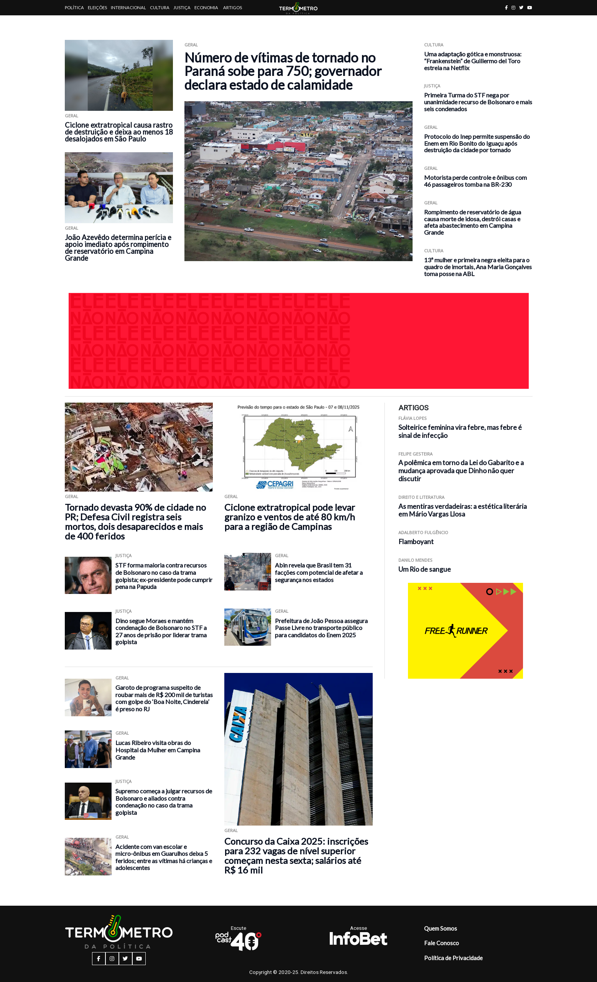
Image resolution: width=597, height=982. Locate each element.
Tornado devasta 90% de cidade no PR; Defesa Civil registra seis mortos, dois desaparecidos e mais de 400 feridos (135, 521)
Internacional (128, 7)
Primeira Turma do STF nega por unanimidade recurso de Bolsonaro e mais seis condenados (478, 101)
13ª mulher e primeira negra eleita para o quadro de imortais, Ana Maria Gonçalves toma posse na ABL (478, 266)
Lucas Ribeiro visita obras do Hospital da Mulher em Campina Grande (157, 749)
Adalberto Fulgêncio (423, 532)
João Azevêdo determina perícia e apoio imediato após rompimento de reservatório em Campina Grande (118, 247)
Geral (71, 115)
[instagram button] (513, 7)
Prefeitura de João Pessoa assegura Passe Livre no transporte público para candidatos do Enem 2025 (321, 627)
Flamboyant (416, 542)
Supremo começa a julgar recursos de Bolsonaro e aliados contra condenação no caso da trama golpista (163, 801)
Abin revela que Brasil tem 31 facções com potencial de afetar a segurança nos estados (319, 572)
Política (74, 7)
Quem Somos (440, 928)
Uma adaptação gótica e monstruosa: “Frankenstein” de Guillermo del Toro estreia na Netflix (472, 60)
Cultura (159, 7)
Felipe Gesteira (415, 454)
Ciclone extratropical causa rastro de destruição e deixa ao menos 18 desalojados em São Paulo (119, 132)
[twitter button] (521, 7)
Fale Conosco (441, 942)
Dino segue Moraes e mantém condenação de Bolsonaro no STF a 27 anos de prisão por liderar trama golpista (161, 631)
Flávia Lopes (412, 418)
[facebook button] (506, 7)
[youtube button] (529, 7)
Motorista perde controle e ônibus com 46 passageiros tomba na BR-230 (475, 181)
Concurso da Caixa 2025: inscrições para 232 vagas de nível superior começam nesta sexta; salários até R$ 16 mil (296, 855)
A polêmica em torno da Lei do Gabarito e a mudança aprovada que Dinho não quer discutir (461, 471)
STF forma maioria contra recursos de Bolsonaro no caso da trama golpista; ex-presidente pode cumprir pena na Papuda (163, 575)
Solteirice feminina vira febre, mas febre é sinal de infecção (460, 431)
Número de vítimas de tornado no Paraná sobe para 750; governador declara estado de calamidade (283, 70)
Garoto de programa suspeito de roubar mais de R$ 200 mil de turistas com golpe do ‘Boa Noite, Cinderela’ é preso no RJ (164, 698)
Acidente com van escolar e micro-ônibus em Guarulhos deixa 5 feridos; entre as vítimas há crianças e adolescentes (163, 857)
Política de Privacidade (453, 957)
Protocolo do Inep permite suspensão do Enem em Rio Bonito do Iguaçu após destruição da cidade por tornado (477, 143)
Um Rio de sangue (424, 569)
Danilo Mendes (415, 560)
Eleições (97, 7)
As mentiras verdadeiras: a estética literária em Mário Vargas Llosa (462, 510)
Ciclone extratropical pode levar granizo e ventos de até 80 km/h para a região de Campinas (289, 517)
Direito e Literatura (421, 497)
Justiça (182, 7)
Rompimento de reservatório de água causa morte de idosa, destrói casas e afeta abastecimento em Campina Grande (472, 222)
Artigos (232, 7)
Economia (206, 7)
